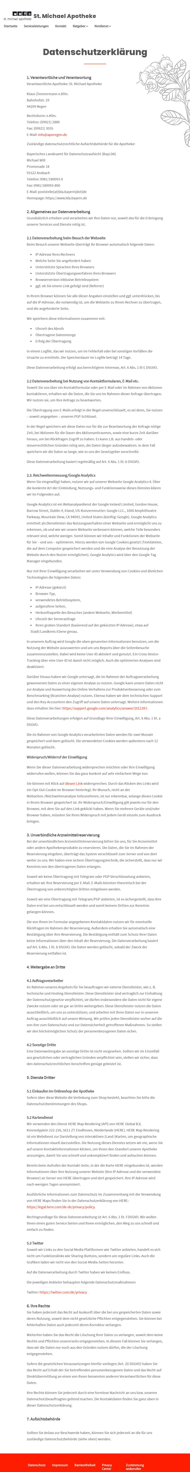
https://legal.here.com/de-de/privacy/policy (60, 1207)
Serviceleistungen (36, 26)
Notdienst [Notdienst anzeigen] (102, 26)
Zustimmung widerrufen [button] (135, 1467)
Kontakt (60, 26)
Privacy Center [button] (107, 1467)
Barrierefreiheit (84, 1465)
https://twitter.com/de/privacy (63, 1292)
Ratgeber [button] (80, 26)
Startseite (10, 26)
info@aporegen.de (52, 134)
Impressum (60, 1465)
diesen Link (74, 783)
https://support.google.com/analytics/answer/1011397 (104, 708)
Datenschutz (36, 1465)
